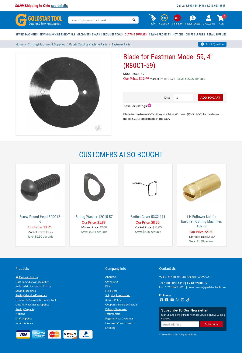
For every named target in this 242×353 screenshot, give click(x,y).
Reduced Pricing (27, 277)
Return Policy (113, 300)
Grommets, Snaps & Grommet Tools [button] (100, 34)
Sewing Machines (26, 290)
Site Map (110, 327)
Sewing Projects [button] (160, 34)
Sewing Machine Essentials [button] (57, 34)
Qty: (167, 97)
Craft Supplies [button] (195, 34)
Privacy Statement (116, 309)
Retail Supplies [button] (216, 34)
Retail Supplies (24, 323)
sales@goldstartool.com (211, 287)
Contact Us (111, 281)
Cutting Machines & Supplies (32, 304)
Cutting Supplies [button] (136, 34)
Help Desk (111, 290)
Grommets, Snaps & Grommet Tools (36, 300)
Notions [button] (178, 34)
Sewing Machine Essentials (31, 295)
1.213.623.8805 (216, 5)
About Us (110, 276)
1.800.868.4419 (195, 5)
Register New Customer (119, 318)
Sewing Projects (25, 309)
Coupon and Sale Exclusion (121, 304)
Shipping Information (117, 295)
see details (59, 5)
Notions (20, 313)
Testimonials (112, 313)
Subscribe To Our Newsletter (184, 310)
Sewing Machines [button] (27, 34)
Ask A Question (212, 44)
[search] (134, 20)
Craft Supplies (24, 318)
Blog (108, 286)
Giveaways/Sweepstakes (119, 323)
